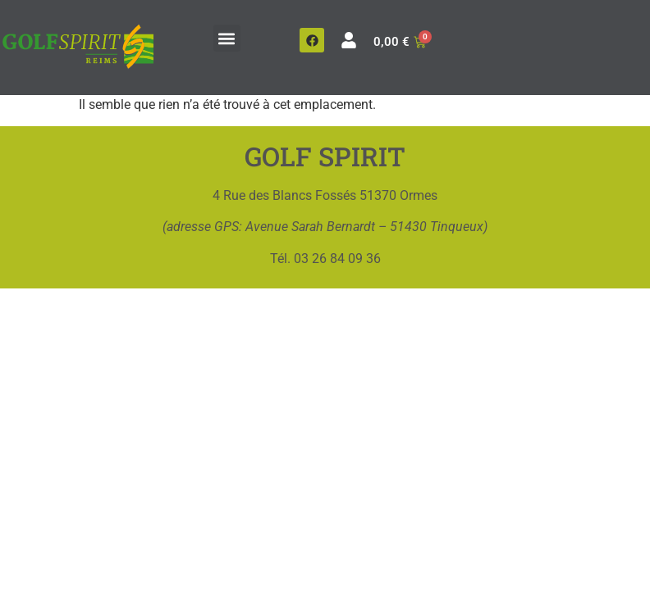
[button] (226, 38)
